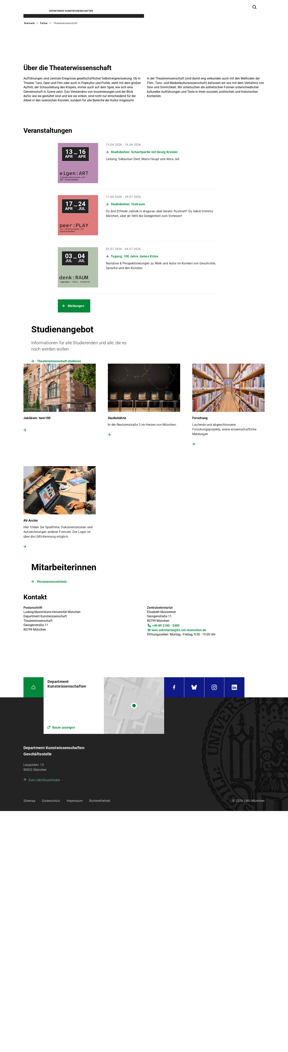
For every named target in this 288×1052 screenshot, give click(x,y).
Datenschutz (51, 801)
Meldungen (76, 306)
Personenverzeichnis (52, 581)
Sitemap (29, 801)
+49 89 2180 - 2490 (165, 625)
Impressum (75, 801)
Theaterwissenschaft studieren (59, 361)
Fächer (44, 23)
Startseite (29, 23)
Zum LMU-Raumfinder (44, 780)
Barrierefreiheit (99, 801)
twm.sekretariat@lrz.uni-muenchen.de (179, 630)
